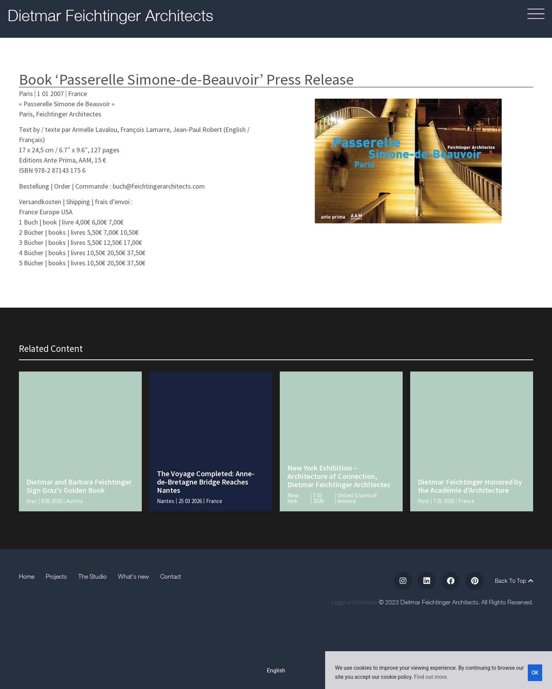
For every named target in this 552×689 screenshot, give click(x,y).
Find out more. (431, 677)
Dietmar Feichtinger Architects (110, 15)
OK (535, 672)
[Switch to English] (276, 670)
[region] (438, 670)
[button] (510, 15)
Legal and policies (354, 602)
